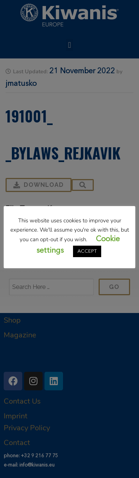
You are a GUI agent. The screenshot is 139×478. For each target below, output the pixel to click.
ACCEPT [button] (87, 251)
